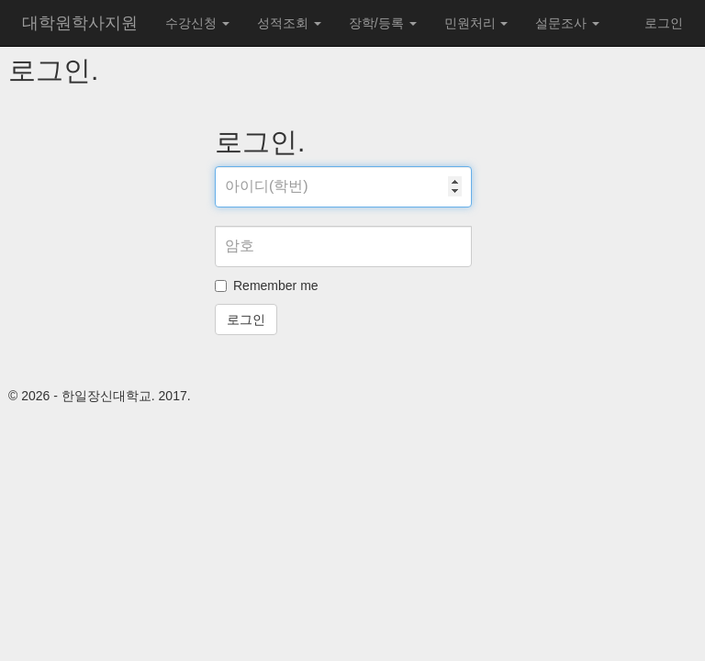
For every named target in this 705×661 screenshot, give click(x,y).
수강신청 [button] (197, 23)
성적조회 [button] (289, 23)
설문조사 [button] (567, 23)
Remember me (267, 285)
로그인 (663, 23)
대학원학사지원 (80, 23)
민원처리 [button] (476, 23)
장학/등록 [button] (383, 23)
